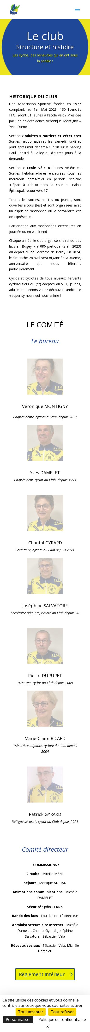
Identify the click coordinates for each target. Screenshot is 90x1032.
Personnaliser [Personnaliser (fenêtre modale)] (18, 1019)
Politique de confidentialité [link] (62, 1019)
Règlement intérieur (42, 974)
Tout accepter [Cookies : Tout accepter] (30, 1011)
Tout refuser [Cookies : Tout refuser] (62, 1011)
